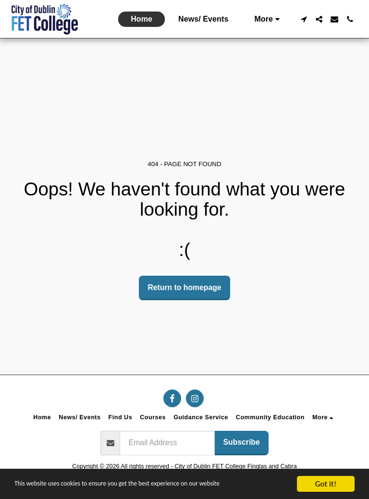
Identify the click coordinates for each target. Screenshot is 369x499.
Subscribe (241, 442)
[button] (303, 19)
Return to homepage (184, 287)
